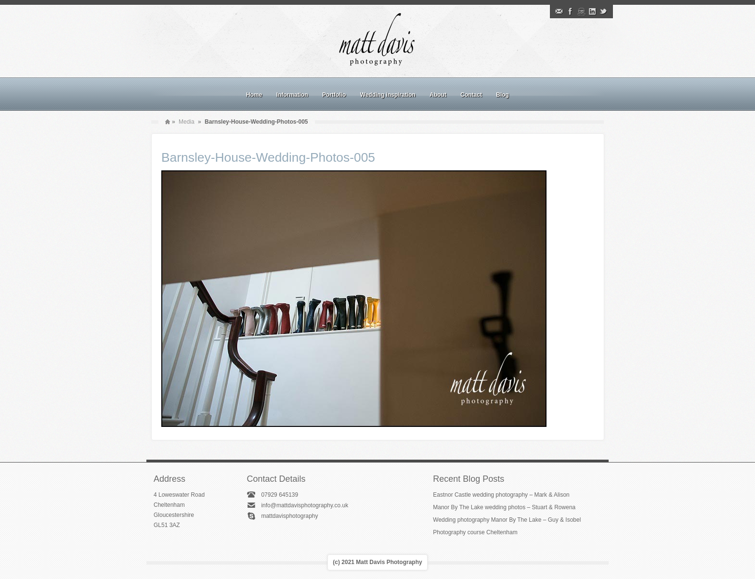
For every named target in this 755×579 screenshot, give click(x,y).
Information (292, 94)
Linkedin (592, 11)
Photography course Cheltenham (475, 532)
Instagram (581, 11)
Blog (502, 94)
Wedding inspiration (388, 94)
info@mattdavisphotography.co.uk (304, 505)
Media (187, 121)
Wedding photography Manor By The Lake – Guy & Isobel (507, 519)
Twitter (603, 11)
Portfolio (334, 94)
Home (254, 94)
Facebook (570, 11)
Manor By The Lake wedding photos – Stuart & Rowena (504, 507)
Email (559, 11)
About (438, 94)
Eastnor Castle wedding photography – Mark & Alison (501, 494)
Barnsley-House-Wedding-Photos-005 (268, 157)
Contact (471, 94)
